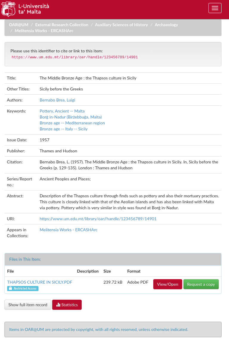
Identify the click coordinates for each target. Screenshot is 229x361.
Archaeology (166, 24)
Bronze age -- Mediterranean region (72, 122)
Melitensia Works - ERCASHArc (44, 30)
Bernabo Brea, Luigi (57, 99)
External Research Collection (61, 24)
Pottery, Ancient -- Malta (62, 110)
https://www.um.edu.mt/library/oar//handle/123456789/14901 (98, 218)
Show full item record (27, 304)
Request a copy (201, 284)
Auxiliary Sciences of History (121, 24)
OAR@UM (18, 24)
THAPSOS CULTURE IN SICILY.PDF (39, 282)
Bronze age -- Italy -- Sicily (64, 128)
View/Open (167, 284)
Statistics (67, 304)
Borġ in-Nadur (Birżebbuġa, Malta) (71, 116)
